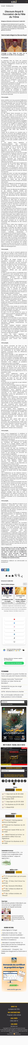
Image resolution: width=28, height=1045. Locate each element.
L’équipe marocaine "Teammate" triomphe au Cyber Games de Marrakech (12, 681)
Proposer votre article (14, 1036)
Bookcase (11, 611)
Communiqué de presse (17, 604)
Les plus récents (10, 790)
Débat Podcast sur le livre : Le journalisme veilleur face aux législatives (13, 836)
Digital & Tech (11, 605)
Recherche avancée (6, 704)
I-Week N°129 (10, 807)
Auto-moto (17, 607)
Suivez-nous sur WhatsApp (14, 663)
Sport (13, 607)
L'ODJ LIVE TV (14, 1042)
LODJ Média (16, 611)
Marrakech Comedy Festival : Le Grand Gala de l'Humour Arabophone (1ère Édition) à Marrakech (13, 944)
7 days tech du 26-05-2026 (14, 794)
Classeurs (19, 790)
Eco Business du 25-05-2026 (15, 804)
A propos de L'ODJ (14, 1030)
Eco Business (5, 605)
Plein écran (22, 750)
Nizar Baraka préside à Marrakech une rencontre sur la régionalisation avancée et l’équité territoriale (14, 905)
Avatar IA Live (21, 611)
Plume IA (10, 604)
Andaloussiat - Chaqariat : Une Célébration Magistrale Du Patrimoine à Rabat (14, 951)
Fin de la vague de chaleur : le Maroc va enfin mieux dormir (21, 600)
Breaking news (9, 6)
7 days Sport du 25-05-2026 (15, 802)
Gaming (24, 604)
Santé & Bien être (17, 605)
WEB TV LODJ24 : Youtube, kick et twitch (14, 745)
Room (21, 607)
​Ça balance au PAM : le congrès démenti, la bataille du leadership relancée (7, 600)
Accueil (3, 6)
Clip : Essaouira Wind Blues (13, 886)
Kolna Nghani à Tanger (9, 930)
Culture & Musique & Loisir (6, 607)
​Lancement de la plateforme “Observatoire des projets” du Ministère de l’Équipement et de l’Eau (18, 918)
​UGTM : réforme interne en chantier (12, 692)
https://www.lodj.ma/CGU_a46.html (14, 776)
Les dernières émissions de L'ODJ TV (11, 609)
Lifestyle (23, 605)
